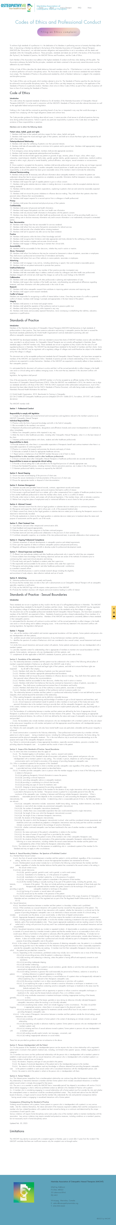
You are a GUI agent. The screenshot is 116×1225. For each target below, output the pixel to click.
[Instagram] (114, 612)
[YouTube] (114, 616)
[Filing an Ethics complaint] (58, 32)
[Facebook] (114, 608)
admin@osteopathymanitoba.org (65, 1203)
